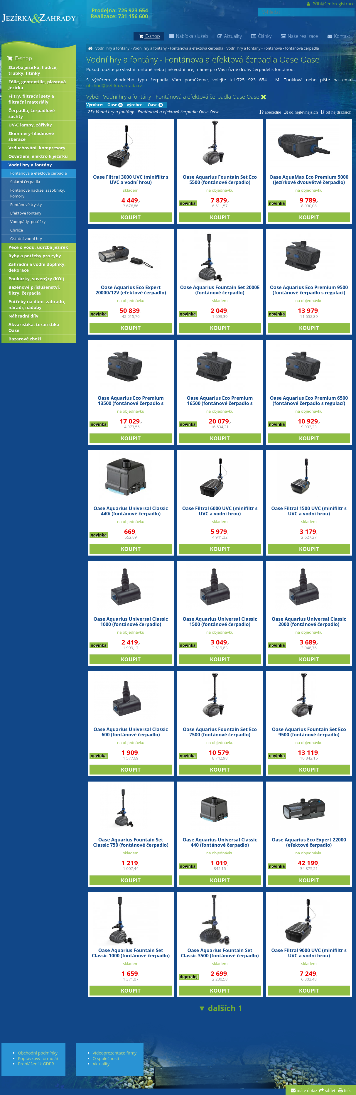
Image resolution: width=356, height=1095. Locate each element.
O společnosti (106, 1058)
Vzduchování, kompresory (37, 148)
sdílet (329, 1090)
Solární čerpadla (25, 181)
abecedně (272, 112)
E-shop (19, 58)
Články (261, 36)
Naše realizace (299, 36)
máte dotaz (307, 1090)
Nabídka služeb (188, 36)
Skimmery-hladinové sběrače (31, 136)
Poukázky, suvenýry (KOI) (36, 278)
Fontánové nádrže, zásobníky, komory (37, 193)
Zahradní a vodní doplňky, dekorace (37, 267)
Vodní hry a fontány (112, 48)
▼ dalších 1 (220, 1008)
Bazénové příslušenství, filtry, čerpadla (34, 290)
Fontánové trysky (26, 204)
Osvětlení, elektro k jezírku (38, 156)
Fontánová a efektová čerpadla (38, 173)
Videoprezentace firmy (114, 1053)
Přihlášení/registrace (330, 3)
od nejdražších (338, 112)
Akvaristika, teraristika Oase (34, 327)
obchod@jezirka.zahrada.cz (114, 85)
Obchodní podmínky (38, 1053)
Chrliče (16, 230)
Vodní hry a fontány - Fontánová (254, 48)
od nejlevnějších (303, 112)
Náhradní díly (23, 316)
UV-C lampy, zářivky (30, 125)
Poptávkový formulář (38, 1058)
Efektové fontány (25, 213)
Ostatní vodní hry (26, 238)
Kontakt (338, 36)
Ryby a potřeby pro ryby (35, 256)
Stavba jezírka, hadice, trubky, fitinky (33, 70)
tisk (347, 1090)
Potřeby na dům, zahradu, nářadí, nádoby (37, 304)
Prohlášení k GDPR (36, 1064)
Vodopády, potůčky (27, 221)
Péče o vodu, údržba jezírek (38, 247)
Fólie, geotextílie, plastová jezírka (37, 84)
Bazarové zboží (25, 339)
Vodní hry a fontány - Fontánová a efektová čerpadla (178, 48)
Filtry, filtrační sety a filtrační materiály (31, 99)
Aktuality (229, 36)
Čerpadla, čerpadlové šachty (32, 113)
